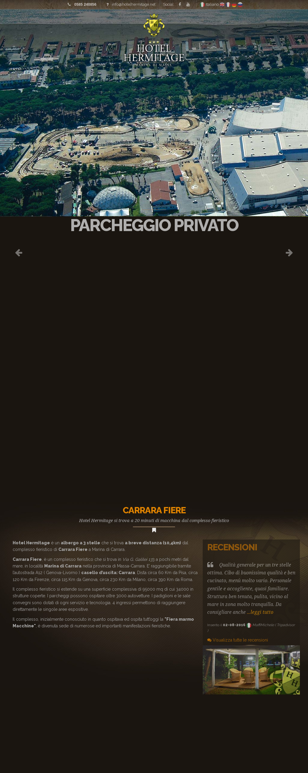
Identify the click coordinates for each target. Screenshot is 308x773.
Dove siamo (212, 24)
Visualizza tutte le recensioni (237, 640)
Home (35, 24)
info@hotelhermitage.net (134, 4)
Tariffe (101, 24)
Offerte (251, 24)
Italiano (210, 4)
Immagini (66, 24)
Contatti (288, 24)
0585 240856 (85, 4)
